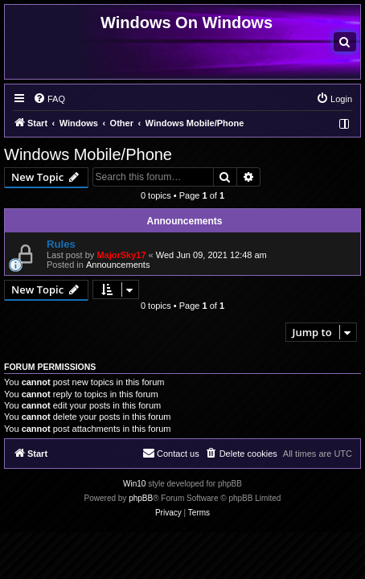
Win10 (134, 483)
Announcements (118, 264)
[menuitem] (345, 41)
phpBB (141, 498)
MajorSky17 (121, 255)
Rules (61, 244)
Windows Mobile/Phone (88, 154)
